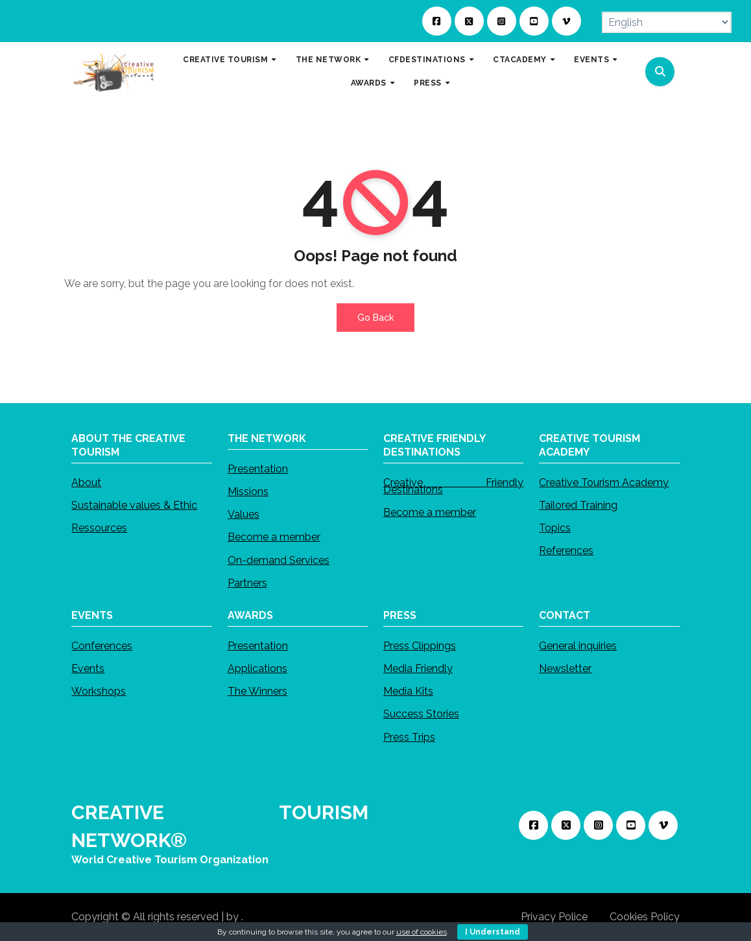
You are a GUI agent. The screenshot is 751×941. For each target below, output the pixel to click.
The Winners (257, 691)
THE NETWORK (329, 59)
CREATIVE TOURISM (226, 59)
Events (87, 668)
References (566, 550)
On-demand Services (278, 560)
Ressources (99, 528)
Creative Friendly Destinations (453, 486)
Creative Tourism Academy (604, 482)
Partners (247, 583)
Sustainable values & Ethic (134, 505)
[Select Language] (667, 22)
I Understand (492, 931)
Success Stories (421, 714)
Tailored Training (578, 505)
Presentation (258, 469)
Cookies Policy (645, 917)
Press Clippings (419, 646)
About (86, 482)
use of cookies (421, 931)
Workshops (98, 691)
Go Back (375, 317)
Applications (257, 668)
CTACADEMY (521, 59)
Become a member (274, 537)
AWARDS (370, 82)
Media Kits (408, 691)
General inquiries (578, 646)
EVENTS (593, 59)
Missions (248, 491)
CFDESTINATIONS (428, 59)
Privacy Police (554, 917)
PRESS (429, 82)
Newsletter (565, 668)
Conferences (101, 646)
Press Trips (409, 737)
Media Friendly (418, 668)
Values (243, 514)
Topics (555, 528)
